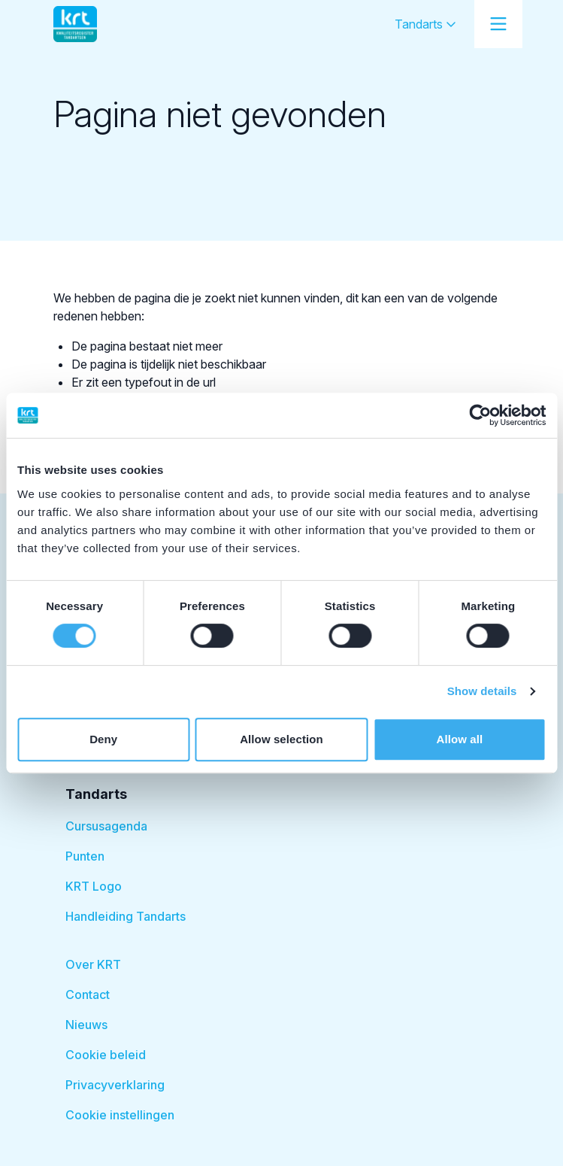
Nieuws (86, 1024)
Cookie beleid (105, 1054)
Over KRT (93, 964)
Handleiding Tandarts (125, 916)
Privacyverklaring (115, 1084)
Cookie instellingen (119, 1114)
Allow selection (281, 739)
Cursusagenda (106, 826)
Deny (103, 739)
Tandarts (425, 24)
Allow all (459, 739)
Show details (482, 691)
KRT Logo (93, 886)
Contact (87, 994)
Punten (84, 856)
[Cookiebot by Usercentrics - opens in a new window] (480, 415)
